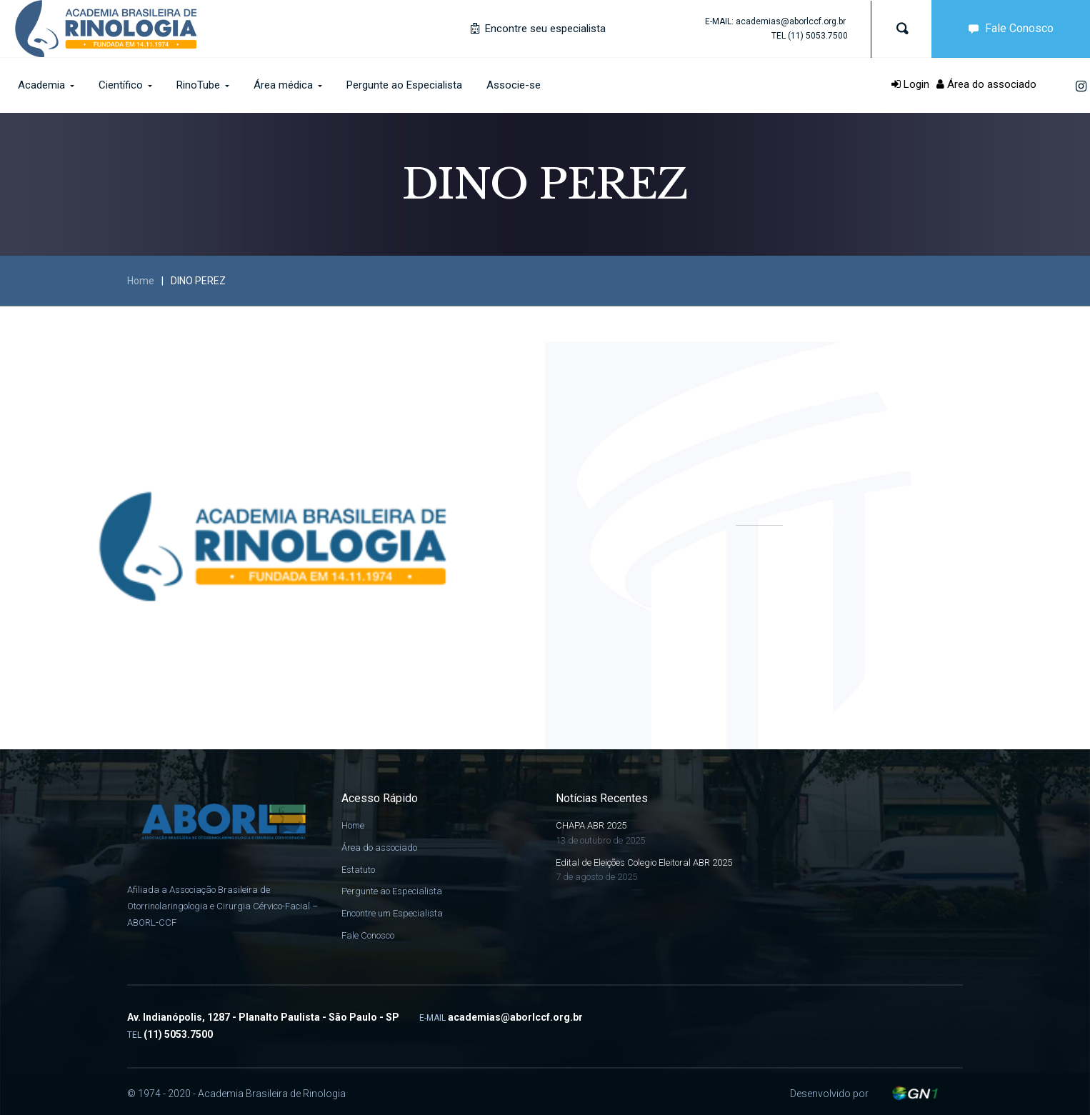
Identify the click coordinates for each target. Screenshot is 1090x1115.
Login (910, 84)
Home (140, 280)
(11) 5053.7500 (818, 36)
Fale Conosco (1008, 28)
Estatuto (358, 869)
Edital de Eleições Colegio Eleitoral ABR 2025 (644, 862)
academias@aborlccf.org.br (791, 21)
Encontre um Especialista (392, 913)
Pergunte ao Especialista (391, 891)
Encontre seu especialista (538, 28)
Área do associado (986, 84)
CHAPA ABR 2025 (591, 825)
